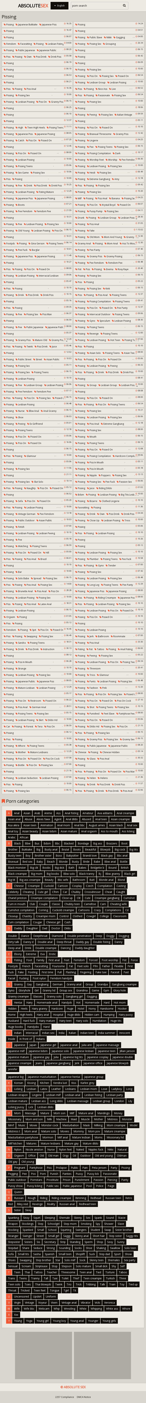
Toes (28, 1284)
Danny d (28, 942)
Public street (23, 359)
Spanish (49, 1254)
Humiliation (99, 1020)
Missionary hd (115, 1137)
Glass (91, 758)
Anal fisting (125, 649)
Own (28, 56)
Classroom (119, 916)
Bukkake (27, 849)
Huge (70, 1008)
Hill (46, 552)
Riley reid (22, 1204)
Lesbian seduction (27, 778)
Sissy (26, 1217)
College (104, 916)
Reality (51, 1204)
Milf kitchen (15, 1143)
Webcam (44, 1308)
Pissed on (122, 76)
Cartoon (63, 886)
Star (57, 1260)
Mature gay (71, 1143)
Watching (22, 546)
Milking (98, 1125)
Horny (92, 1008)
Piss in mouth (95, 462)
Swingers (80, 1230)
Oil (74, 1155)
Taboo (123, 1272)
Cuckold (49, 886)
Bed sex (27, 861)
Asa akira (13, 825)
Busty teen (14, 855)
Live (112, 89)
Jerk (90, 636)
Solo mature (83, 1266)
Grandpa (102, 984)
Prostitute (52, 1180)
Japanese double (123, 1057)
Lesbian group (96, 82)
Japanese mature (18, 1057)
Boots (20, 204)
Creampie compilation (44, 898)
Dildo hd (51, 720)
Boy (27, 855)
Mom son (59, 1113)
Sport (117, 1254)
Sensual (12, 1266)
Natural (122, 1149)
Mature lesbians (38, 752)
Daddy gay (82, 942)
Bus (37, 843)
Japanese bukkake (26, 24)
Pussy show (15, 1186)
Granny (18, 984)
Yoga (29, 1320)
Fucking (24, 978)
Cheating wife (118, 904)
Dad (44, 928)
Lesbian (31, 1089)
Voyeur (42, 1302)
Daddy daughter (85, 948)
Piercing (112, 1180)
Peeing (92, 114)
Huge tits (115, 1020)
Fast (126, 972)
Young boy (59, 1320)
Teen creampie (92, 1278)
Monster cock (49, 1125)
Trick (79, 1284)
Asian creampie (120, 819)
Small (40, 1230)
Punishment (82, 1180)
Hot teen (114, 340)
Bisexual (13, 861)
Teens (23, 1278)
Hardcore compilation (126, 456)
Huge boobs (15, 1027)
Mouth (91, 436)
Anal (16, 813)
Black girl (129, 873)
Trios (126, 520)
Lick (30, 1107)
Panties (66, 1174)
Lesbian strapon (18, 1095)
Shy (114, 1266)
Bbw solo (69, 873)
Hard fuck (29, 1020)
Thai (27, 1272)
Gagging (119, 37)
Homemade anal (47, 1002)
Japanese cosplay (97, 1057)
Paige (111, 1186)
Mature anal (85, 1113)
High (19, 127)
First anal (54, 960)
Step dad (104, 1254)
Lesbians (70, 1089)
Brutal (65, 849)
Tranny (35, 1278)
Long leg (93, 584)
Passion (98, 1180)
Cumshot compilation (21, 910)
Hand (46, 1027)
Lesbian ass (38, 1101)
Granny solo (54, 996)
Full (59, 972)
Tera (38, 726)
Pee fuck (21, 250)
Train (112, 1284)
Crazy (97, 910)
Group (92, 385)
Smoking (86, 1224)
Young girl (42, 1320)
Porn (43, 1174)
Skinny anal (82, 1236)
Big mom (36, 873)
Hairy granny (39, 1008)
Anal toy (13, 831)
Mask (86, 1125)
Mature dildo (90, 1143)
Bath (71, 867)
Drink (28, 185)
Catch (20, 140)
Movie (33, 1125)
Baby (39, 861)
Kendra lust (60, 1083)
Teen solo (14, 1284)
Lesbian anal (72, 1095)
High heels (26, 1014)
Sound (110, 1217)
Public (74, 1167)
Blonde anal (106, 880)
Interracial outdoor (98, 314)
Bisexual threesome (99, 134)
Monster (127, 1119)
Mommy (78, 1131)
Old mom (93, 237)
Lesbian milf (53, 1095)
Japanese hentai (70, 1077)
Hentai (18, 1002)
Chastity (27, 916)
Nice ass (101, 89)
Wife (17, 1308)
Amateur (88, 813)
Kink (106, 288)
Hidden (12, 1008)
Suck (92, 1254)
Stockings (28, 1224)
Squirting (66, 1230)
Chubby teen (72, 904)
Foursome (58, 966)
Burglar (34, 250)
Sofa (19, 501)
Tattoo (99, 649)
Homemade (92, 1002)
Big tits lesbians (128, 494)
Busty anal (50, 849)
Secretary (50, 1242)
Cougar (37, 922)
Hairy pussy (126, 1014)
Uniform (51, 1296)
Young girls (109, 1320)
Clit (79, 898)
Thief (76, 1278)
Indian (17, 1033)
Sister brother (123, 1230)
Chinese (80, 752)
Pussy (79, 1174)
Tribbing (91, 1284)
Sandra (21, 642)
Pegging (13, 1174)
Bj (99, 873)
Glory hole (119, 990)
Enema (108, 269)
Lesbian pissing (116, 82)
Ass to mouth (128, 243)
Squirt (36, 1217)
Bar (19, 572)
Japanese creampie (19, 1063)
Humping (108, 1014)
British (125, 867)
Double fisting (101, 942)
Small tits (23, 1254)
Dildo (67, 928)
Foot (29, 960)
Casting (121, 886)
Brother (12, 849)
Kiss (73, 1083)
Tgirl (66, 1290)
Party (114, 1167)
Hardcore (57, 1008)
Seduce (37, 1248)
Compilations (113, 910)
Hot (78, 1002)
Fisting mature (45, 192)
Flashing (71, 972)
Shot (90, 707)
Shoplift (80, 1254)
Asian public (51, 359)
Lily (130, 1101)
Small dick (101, 1266)
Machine (61, 1119)
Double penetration (79, 936)
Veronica (109, 1302)
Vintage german (25, 514)
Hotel (81, 1008)
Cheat (108, 892)
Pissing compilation (99, 153)
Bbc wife (63, 880)
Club (32, 904)
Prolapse (61, 1167)
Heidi (91, 172)
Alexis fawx (43, 819)
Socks (78, 1248)
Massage (30, 1113)
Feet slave (107, 713)
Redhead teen (87, 1204)
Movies (64, 1131)
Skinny (78, 1217)
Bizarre (92, 501)
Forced (93, 960)
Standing (75, 1242)
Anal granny (48, 411)
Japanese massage (107, 1045)
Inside (11, 1039)
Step (40, 1224)
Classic (56, 904)
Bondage (83, 843)
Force (134, 960)
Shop (100, 1242)
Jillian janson (127, 1051)
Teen (17, 1272)
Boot (124, 843)
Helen (91, 778)
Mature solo (48, 1131)
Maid (74, 1119)
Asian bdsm (49, 831)
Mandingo (103, 1113)
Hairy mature (47, 1020)
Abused (86, 819)
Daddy (18, 928)
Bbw (27, 843)
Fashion (92, 687)
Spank (98, 1217)
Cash (67, 922)
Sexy (110, 1242)
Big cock (120, 849)
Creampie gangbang (107, 898)
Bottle (20, 765)
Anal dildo (72, 819)
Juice (53, 346)
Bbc (57, 843)
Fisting (80, 649)
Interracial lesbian (47, 275)
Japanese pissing (45, 134)
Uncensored (21, 1296)
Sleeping (50, 1217)
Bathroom (102, 636)
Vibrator (85, 1302)
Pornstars (36, 1180)
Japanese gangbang (58, 1063)
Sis (38, 1242)
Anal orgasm (89, 831)
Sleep (28, 1210)
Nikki (108, 37)
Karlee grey (87, 1083)
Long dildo (56, 1101)
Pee (90, 147)
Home (12, 1014)
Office (32, 1155)
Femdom (10, 43)
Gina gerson (36, 243)
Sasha (37, 1254)
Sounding (64, 1248)
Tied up (133, 1284)
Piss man (46, 314)
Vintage (29, 1302)
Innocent (124, 1033)
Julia (56, 1057)
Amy (115, 179)
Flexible (118, 966)
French (26, 966)
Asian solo (94, 353)
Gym (106, 990)
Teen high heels (35, 127)
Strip (63, 1242)
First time (47, 972)
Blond (121, 880)
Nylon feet (65, 1149)
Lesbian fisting (54, 43)
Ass (58, 813)
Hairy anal (43, 1014)
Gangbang (42, 984)
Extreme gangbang (98, 179)
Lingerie (92, 140)
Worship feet (95, 159)
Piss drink (39, 56)
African (24, 837)
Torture (110, 1272)
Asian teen (29, 825)
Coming (43, 910)
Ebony (18, 954)
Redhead (95, 1198)
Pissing (9, 24)
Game (95, 990)
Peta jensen (99, 1167)
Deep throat (64, 942)
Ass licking (128, 831)
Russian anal (67, 1204)
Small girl (53, 1236)
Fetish (20, 526)
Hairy (29, 1002)
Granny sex (127, 739)
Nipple (92, 475)
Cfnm (55, 892)
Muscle (85, 1119)
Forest (28, 726)
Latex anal (45, 604)
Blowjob (105, 849)
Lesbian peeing (45, 533)
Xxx (16, 1314)
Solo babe (22, 578)
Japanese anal (68, 1045)
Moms (98, 1137)
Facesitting (25, 43)
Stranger (13, 1236)
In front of (25, 1039)
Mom (17, 1113)
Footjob (9, 243)
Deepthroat (40, 936)
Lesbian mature (17, 1101)
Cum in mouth (16, 904)
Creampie (34, 886)
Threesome (68, 1272)
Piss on (92, 76)
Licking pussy (16, 1107)
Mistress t (14, 1131)
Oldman (122, 1155)
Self (122, 1266)
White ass (112, 1308)
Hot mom (120, 1002)
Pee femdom (127, 159)
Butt (92, 880)
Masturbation (70, 1125)
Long (129, 1089)
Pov (33, 1174)
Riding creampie (106, 597)
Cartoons (84, 910)
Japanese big (16, 1077)
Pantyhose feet (125, 713)
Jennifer (12, 1069)
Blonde (63, 861)
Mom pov (94, 1131)
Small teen (65, 1254)
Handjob (66, 1002)
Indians (40, 1039)
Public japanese (25, 50)
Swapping (30, 636)
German (58, 984)
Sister (17, 1210)
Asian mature (69, 831)
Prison (67, 1180)
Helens (103, 778)
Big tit (11, 880)
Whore (20, 745)
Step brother (43, 1260)
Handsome (106, 1008)
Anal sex (132, 825)
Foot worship (110, 960)
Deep (98, 936)
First (130, 966)
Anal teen (101, 819)
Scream (26, 1266)
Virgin (17, 1302)
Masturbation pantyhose (23, 1137)
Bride (86, 861)
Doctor (55, 928)
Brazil (42, 559)
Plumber (93, 559)
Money (118, 1113)
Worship (111, 159)
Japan (32, 1045)
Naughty (30, 488)
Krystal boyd (107, 204)
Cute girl (43, 892)
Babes (82, 867)
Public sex (52, 1186)
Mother (21, 752)
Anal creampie (125, 813)
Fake (90, 230)
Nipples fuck (95, 1149)
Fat (71, 966)
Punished (93, 713)
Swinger (27, 1236)
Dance (25, 936)
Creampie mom (45, 916)
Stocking (13, 1230)
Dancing (66, 948)
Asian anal (14, 819)
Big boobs (53, 873)
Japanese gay (41, 1057)
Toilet (65, 1278)
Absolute (33, 5)
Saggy (67, 1236)
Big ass (97, 843)
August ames (97, 825)
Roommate (118, 636)
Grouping (109, 43)
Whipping (96, 1308)
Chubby (75, 892)
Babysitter (72, 855)
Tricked (25, 1290)
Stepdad (13, 1248)
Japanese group (93, 1077)
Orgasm (9, 617)
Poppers (104, 475)
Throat (12, 1290)
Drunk (79, 217)
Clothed (77, 916)
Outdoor (85, 1155)
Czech (89, 886)
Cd (127, 910)
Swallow (115, 1248)
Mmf (11, 1125)
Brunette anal (24, 591)
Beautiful (90, 849)
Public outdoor (25, 520)
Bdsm (79, 494)
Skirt (39, 720)
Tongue (54, 1290)
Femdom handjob (61, 978)
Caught (120, 892)
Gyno (91, 320)
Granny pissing (113, 256)
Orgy (66, 1155)
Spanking (13, 1217)
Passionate (103, 95)
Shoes (12, 1260)
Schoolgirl (54, 1224)
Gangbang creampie (124, 984)
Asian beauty (30, 831)
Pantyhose (36, 1167)
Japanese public (46, 50)
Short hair (99, 1236)
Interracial (32, 1033)
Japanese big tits (73, 1057)
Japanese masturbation (42, 1077)
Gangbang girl (74, 996)
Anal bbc (79, 825)
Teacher (52, 1272)
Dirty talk (13, 942)
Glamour (30, 456)
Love (104, 1089)
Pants (91, 681)
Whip (57, 1308)
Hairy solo (82, 1020)
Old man (53, 1155)
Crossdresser (93, 892)
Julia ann (87, 1045)
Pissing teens (55, 127)
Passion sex (124, 481)
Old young (22, 230)
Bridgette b (97, 867)
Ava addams (105, 813)
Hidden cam (92, 1014)
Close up (93, 520)
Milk (49, 1119)
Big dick (59, 867)
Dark (116, 153)
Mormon (47, 1137)
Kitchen (44, 1083)
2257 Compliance (64, 1396)
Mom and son (34, 1119)
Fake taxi (100, 972)
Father (106, 966)
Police (99, 1186)
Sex (88, 1217)
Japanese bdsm (38, 1051)
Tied (98, 1272)
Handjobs (33, 1027)
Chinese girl (53, 922)
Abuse (28, 819)
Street (37, 359)
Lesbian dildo (45, 1107)
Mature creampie (114, 1131)
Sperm (89, 1242)
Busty (75, 861)
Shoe (19, 417)
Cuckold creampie (63, 910)
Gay (29, 984)
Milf (78, 198)
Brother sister (43, 855)
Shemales (114, 1260)
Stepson (67, 1266)
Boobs (46, 867)
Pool (89, 1186)
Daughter (32, 928)
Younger (93, 1320)
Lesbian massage (78, 1101)
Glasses (38, 996)
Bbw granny (112, 873)
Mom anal (111, 243)
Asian (27, 813)
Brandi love (90, 855)
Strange (21, 668)
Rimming (80, 1198)
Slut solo (37, 481)
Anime (48, 813)
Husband (13, 1020)
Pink (103, 687)
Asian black (116, 825)
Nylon (17, 1149)
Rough (32, 1198)
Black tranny (86, 873)
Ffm (95, 966)
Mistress (112, 1119)
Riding (43, 1198)
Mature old (40, 340)
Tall (46, 1278)
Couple (43, 904)
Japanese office (92, 1063)
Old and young (104, 1155)
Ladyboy (116, 1089)
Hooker (122, 1008)
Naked (80, 1149)
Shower (108, 1224)
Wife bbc (29, 1308)
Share (25, 1248)
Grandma (82, 990)
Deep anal (14, 948)
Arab (37, 813)
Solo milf (69, 1260)
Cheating (28, 892)
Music (21, 1125)
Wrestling (69, 1308)
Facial (11, 978)
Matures (31, 1143)
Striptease (41, 1266)
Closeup (13, 916)
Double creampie (45, 948)
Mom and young (112, 237)
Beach (51, 861)
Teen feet (40, 1290)
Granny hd (49, 990)
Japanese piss (47, 24)
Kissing (31, 1083)
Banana (114, 198)
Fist (78, 269)
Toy (122, 1284)
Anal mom (63, 825)
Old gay (12, 1161)
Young (18, 1320)
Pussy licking (34, 1186)
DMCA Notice (84, 1396)
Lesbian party (114, 1095)
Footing (32, 972)
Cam (103, 904)
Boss (59, 855)
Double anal (45, 942)
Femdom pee (42, 211)
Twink (28, 346)
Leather (56, 1089)
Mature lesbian (25, 687)
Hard (107, 1002)
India (61, 1033)
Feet (66, 960)
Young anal (77, 1320)
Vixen (54, 1302)
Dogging (124, 936)
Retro (128, 1198)
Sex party (129, 1260)
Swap (107, 1230)
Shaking (101, 1248)
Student (95, 1230)
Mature (44, 1113)
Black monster (17, 867)
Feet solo (83, 966)
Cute (87, 898)
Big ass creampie (29, 880)
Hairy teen (65, 1020)
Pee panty (93, 250)
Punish (54, 1174)
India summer (106, 1033)
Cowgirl (91, 916)
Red (10, 1204)
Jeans (39, 1063)
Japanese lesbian (83, 1051)
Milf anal (62, 1137)
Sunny (121, 1242)
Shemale (64, 1217)
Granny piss (56, 101)
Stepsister (14, 1242)
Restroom (34, 700)
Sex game (22, 172)
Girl (37, 990)
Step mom (70, 1224)
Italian (72, 1033)
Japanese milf (16, 1051)
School (52, 1230)
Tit (74, 1290)
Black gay (107, 855)
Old (42, 1155)
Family (40, 960)
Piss (7, 56)
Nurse (20, 411)
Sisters (28, 1242)
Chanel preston (17, 898)
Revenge (93, 333)
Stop (54, 1266)
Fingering (85, 972)
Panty (124, 1180)
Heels (24, 1008)
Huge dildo (73, 1014)
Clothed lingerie (109, 501)
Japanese (19, 1045)
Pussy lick (93, 1174)
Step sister (115, 1236)
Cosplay (77, 886)
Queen (18, 1192)
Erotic (52, 954)
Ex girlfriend (35, 423)
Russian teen (113, 1198)
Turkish (110, 1278)
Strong (51, 1248)
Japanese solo (60, 1051)
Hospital (58, 1014)
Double (12, 936)
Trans (11, 1278)
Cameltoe (90, 904)
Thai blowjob (43, 1284)
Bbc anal (122, 855)
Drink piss (54, 56)
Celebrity (13, 892)
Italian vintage (123, 114)
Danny (118, 942)
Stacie (121, 1217)
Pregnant (19, 1167)
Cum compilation (18, 922)
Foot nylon (39, 978)
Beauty (49, 880)
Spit (33, 630)
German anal (37, 707)
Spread (36, 578)
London (119, 1101)
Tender (111, 565)
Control (64, 916)
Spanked (28, 1230)
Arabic (12, 837)
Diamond (57, 936)
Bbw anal (32, 411)
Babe (97, 861)
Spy (98, 1224)
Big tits (133, 849)
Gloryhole (24, 990)
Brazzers (111, 843)
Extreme (31, 954)
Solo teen (130, 1248)
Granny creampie (18, 996)
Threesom (94, 668)
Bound (112, 867)
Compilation (105, 886)
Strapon (13, 1224)
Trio (69, 1284)
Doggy (110, 936)
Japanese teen (106, 1051)
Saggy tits (132, 1236)
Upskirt (37, 1296)
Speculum (103, 320)
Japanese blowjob (118, 1063)
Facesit (115, 972)
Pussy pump (94, 211)
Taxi (54, 1278)
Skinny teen (97, 1260)
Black (17, 843)
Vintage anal (69, 1302)
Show (128, 1254)
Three (122, 1278)
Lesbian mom (88, 1089)
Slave (121, 1224)
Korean (18, 1083)
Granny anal (83, 243)
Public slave (94, 37)
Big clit (34, 867)
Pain (85, 1167)
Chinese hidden (110, 752)
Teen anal (85, 1272)
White (82, 1308)
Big (38, 849)
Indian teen (87, 1033)
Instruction (47, 649)
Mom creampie (116, 1125)
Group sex (66, 990)
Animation (46, 825)
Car (7, 726)
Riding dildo (104, 488)
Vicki (97, 1302)
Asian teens (129, 353)
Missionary (14, 1119)
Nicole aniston (34, 1149)
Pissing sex (94, 43)
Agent (58, 819)
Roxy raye (122, 269)
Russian (19, 1198)
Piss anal (30, 89)
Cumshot (129, 898)
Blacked (69, 843)
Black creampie (17, 873)
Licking (18, 1089)
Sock (82, 1260)
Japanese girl (48, 1045)
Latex (43, 1089)
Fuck (11, 972)
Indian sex (48, 1033)
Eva (42, 954)
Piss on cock (123, 700)
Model (133, 1125)
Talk (102, 1284)
